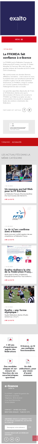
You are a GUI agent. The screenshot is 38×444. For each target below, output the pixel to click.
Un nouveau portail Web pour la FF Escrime (19, 190)
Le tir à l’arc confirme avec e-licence (17, 231)
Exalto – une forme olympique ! (16, 311)
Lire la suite (9, 200)
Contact (8, 410)
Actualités (16, 143)
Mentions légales (12, 413)
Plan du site (25, 413)
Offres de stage (19, 410)
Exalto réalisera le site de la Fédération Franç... (19, 271)
